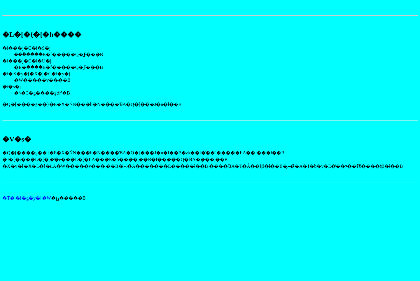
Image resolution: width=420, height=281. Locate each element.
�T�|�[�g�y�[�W (26, 198)
